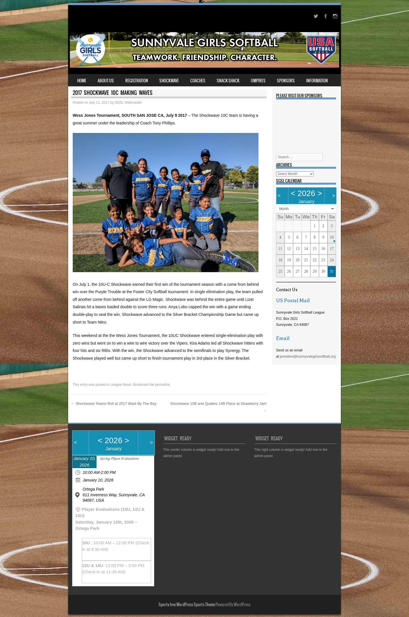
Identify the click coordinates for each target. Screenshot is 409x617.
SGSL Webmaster (128, 103)
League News (120, 385)
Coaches (197, 81)
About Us (106, 81)
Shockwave (169, 81)
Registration (136, 81)
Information (317, 81)
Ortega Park (93, 489)
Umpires (258, 81)
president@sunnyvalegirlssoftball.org (307, 356)
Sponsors (286, 81)
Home (81, 81)
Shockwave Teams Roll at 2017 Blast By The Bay (113, 403)
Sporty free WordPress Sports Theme (186, 604)
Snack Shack (228, 81)
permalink (162, 385)
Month (284, 209)
